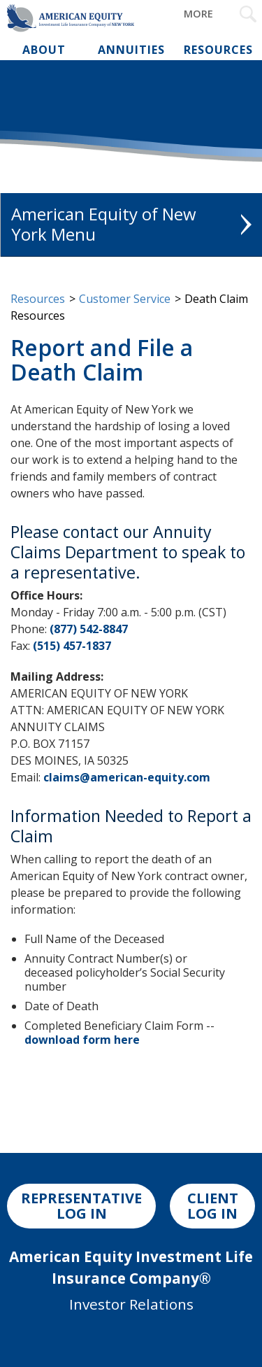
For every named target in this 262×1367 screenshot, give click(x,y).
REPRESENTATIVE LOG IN (81, 1206)
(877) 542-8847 (89, 629)
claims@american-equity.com (126, 777)
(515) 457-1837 (72, 645)
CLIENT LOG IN (212, 1206)
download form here (82, 1039)
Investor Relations (131, 1304)
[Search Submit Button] (248, 14)
